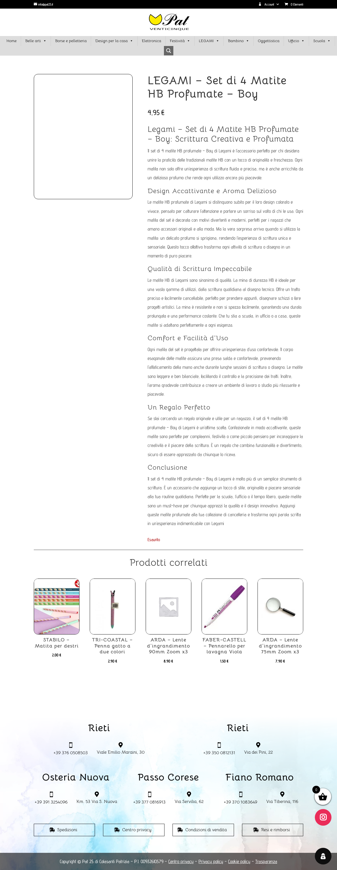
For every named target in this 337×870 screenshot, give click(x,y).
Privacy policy (211, 861)
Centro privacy (136, 830)
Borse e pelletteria (71, 40)
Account (266, 4)
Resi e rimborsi (275, 830)
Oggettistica (268, 40)
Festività (180, 41)
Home (11, 40)
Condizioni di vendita (206, 830)
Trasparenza (266, 861)
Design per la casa (114, 41)
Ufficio (296, 41)
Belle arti (36, 41)
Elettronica (151, 40)
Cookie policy (239, 861)
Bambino (238, 41)
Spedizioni (67, 830)
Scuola (322, 41)
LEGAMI (209, 41)
